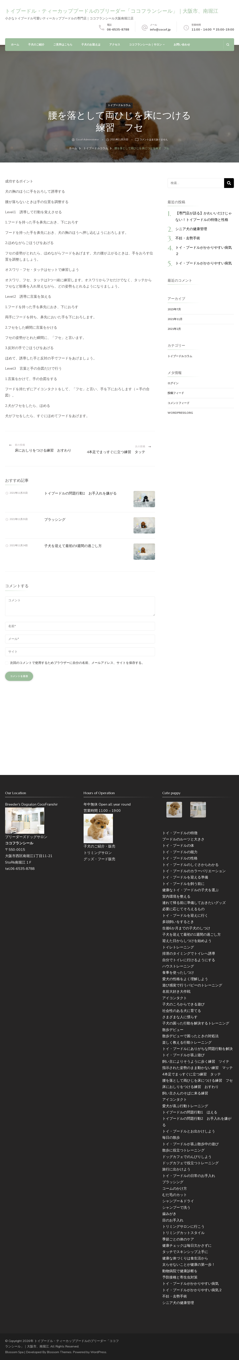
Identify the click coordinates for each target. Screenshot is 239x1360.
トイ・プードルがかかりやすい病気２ (192, 1290)
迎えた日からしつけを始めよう (187, 940)
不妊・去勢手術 (187, 238)
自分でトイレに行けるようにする (188, 960)
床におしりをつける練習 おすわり (190, 1086)
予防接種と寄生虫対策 (180, 1277)
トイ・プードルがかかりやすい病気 (203, 263)
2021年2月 (174, 329)
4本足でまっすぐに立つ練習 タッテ (191, 1074)
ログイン (173, 383)
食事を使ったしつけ (178, 972)
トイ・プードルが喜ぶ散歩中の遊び (190, 1144)
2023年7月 (174, 309)
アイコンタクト (174, 998)
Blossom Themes (59, 1352)
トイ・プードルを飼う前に (183, 883)
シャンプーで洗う (176, 1207)
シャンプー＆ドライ (178, 1201)
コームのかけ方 (174, 1188)
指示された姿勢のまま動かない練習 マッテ (197, 1067)
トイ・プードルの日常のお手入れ (188, 1175)
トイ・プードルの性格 (180, 858)
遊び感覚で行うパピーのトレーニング (192, 985)
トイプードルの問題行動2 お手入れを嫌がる (80, 493)
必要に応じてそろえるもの (183, 909)
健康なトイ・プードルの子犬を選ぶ (190, 890)
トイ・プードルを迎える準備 (185, 877)
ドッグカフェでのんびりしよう (187, 1156)
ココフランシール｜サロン (145, 44)
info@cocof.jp (160, 29)
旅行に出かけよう (176, 1169)
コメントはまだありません (154, 140)
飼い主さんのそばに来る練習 (185, 1093)
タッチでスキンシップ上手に (185, 1251)
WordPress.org (180, 413)
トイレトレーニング (178, 947)
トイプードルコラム (119, 105)
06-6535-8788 (118, 29)
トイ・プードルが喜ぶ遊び (183, 1055)
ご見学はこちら (62, 44)
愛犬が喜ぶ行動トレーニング (185, 1106)
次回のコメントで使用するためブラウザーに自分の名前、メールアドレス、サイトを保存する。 (77, 663)
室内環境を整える (176, 896)
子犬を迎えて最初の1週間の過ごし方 (73, 545)
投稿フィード (176, 393)
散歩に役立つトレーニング (183, 1150)
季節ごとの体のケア (178, 1239)
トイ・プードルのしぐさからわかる (190, 864)
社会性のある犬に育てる (181, 1010)
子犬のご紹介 (36, 44)
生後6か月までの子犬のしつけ (186, 928)
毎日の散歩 (171, 1137)
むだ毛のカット (174, 1194)
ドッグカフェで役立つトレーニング (190, 1163)
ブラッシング (54, 519)
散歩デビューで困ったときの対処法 (190, 1036)
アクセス (114, 44)
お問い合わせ (182, 44)
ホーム (15, 44)
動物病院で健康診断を (180, 1271)
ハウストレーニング (178, 966)
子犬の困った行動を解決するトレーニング (195, 1023)
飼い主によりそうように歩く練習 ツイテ (195, 1061)
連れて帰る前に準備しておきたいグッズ (194, 902)
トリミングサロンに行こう (183, 1226)
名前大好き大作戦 (176, 991)
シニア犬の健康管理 (191, 229)
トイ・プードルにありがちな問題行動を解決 (197, 1048)
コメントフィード (178, 403)
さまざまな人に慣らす (180, 1017)
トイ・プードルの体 (178, 845)
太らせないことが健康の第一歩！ (188, 1264)
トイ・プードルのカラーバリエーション (194, 871)
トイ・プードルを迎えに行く (185, 915)
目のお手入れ (172, 1220)
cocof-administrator (87, 139)
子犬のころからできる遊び (183, 1004)
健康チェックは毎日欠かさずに (187, 1245)
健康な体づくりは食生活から (185, 1258)
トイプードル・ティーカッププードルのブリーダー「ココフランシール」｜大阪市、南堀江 (111, 11)
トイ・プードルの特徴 (180, 833)
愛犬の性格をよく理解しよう (185, 979)
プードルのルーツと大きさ (183, 839)
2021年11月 (175, 319)
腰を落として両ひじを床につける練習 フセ (197, 1080)
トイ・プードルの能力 (180, 852)
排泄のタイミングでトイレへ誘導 (188, 953)
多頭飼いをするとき (178, 921)
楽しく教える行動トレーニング (187, 1042)
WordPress (98, 1352)
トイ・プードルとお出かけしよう (188, 1131)
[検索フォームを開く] (227, 44)
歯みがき (169, 1213)
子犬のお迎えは (90, 44)
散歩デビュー (172, 1029)
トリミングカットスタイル (183, 1232)
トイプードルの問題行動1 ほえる (189, 1112)
